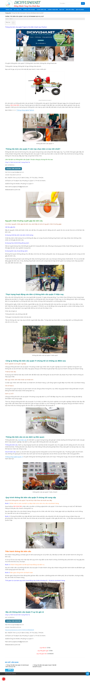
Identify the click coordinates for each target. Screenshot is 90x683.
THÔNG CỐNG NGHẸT (29, 9)
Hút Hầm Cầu (18, 9)
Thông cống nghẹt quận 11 (14, 457)
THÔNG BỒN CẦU (41, 9)
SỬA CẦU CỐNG (70, 9)
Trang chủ (9, 9)
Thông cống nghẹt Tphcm (25, 110)
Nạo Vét (61, 9)
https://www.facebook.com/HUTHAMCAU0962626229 (19, 630)
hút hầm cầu (22, 440)
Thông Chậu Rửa (53, 9)
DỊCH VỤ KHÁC (80, 9)
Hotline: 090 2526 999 (14, 168)
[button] (12, 22)
